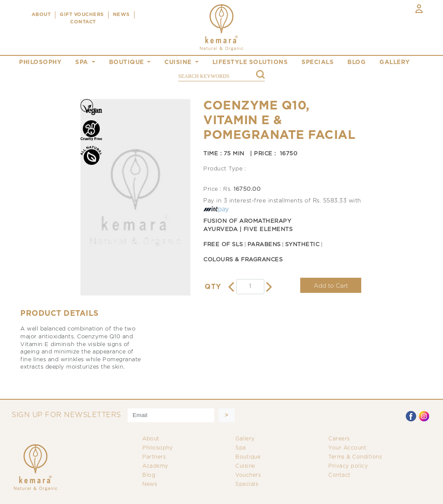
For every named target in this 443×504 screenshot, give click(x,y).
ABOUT (41, 15)
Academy (155, 466)
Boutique (247, 457)
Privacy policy (348, 466)
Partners (154, 457)
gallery (394, 62)
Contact (339, 475)
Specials (246, 484)
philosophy (40, 62)
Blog (148, 475)
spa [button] (82, 62)
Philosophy (157, 448)
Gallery (245, 439)
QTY (213, 287)
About (151, 439)
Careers (339, 439)
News (149, 484)
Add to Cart (331, 286)
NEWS (121, 15)
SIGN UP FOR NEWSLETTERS (66, 415)
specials (318, 62)
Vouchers (248, 475)
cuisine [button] (178, 62)
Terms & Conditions (355, 457)
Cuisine (245, 466)
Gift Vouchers (82, 15)
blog (356, 62)
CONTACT (83, 22)
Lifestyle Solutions (250, 62)
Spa (240, 448)
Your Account (347, 448)
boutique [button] (127, 62)
